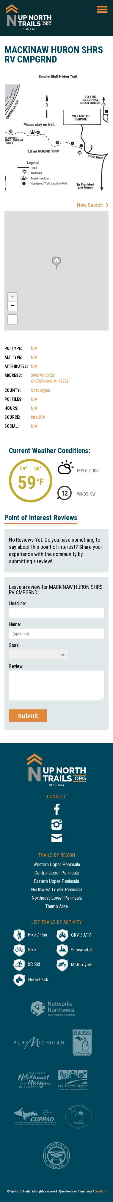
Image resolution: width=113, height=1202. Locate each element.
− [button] (13, 306)
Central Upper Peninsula (56, 873)
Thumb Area (56, 906)
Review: (16, 666)
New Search (90, 205)
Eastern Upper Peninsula (56, 881)
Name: (15, 624)
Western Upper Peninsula (56, 864)
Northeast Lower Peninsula (57, 898)
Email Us (100, 1191)
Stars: (14, 645)
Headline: (17, 603)
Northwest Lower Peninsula (56, 889)
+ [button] (13, 297)
